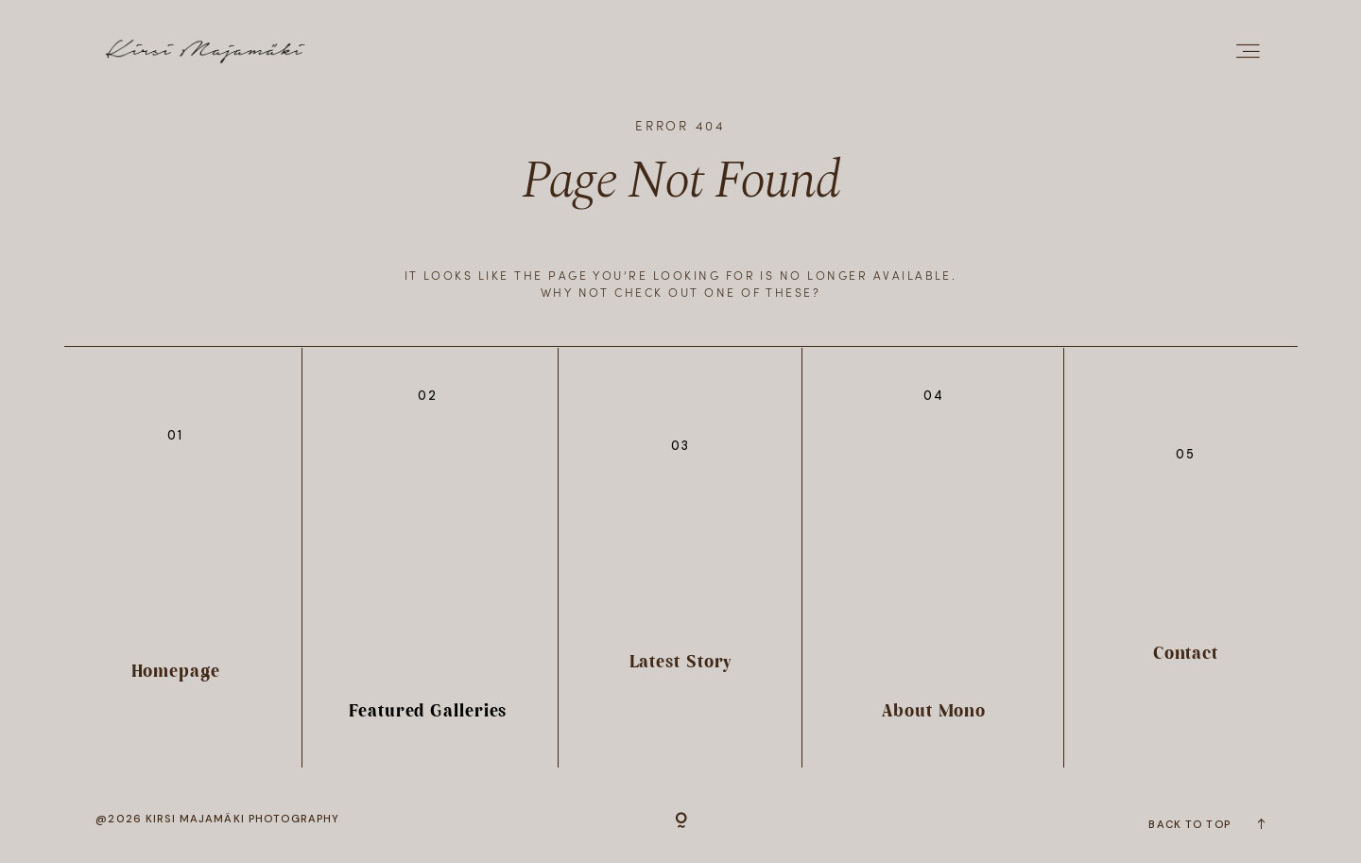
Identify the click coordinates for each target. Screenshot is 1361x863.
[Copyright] (681, 823)
